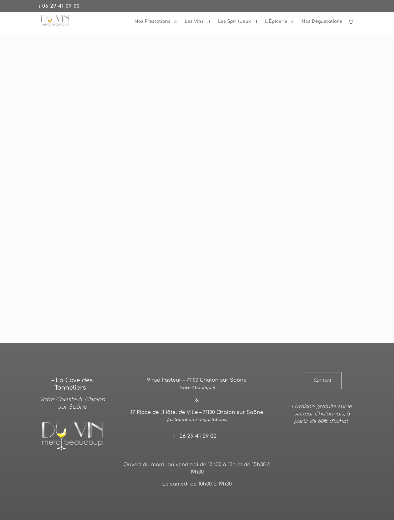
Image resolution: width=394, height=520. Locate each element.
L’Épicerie (276, 21)
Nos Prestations (153, 21)
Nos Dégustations (322, 21)
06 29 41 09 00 (61, 6)
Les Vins (194, 21)
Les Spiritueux (234, 21)
